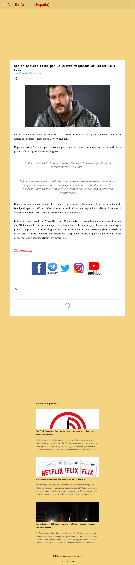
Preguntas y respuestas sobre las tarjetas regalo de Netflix (61, 479)
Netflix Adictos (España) (28, 4)
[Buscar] (131, 4)
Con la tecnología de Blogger (67, 556)
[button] (15, 78)
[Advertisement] (67, 338)
